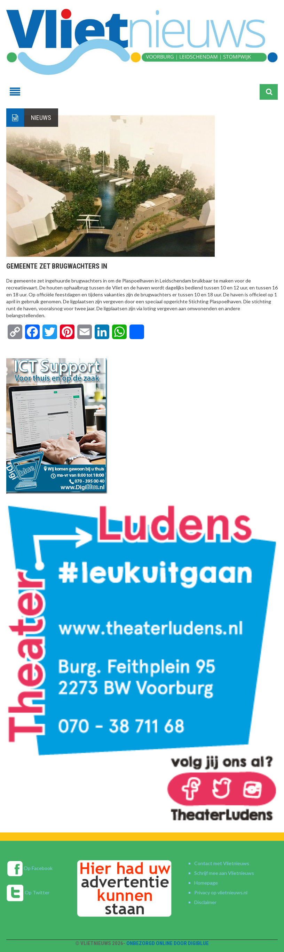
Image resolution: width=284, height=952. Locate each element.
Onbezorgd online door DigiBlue (167, 943)
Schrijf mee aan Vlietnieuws (224, 873)
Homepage (206, 883)
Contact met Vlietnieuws (221, 863)
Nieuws (41, 117)
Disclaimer (205, 902)
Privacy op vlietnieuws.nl (220, 892)
